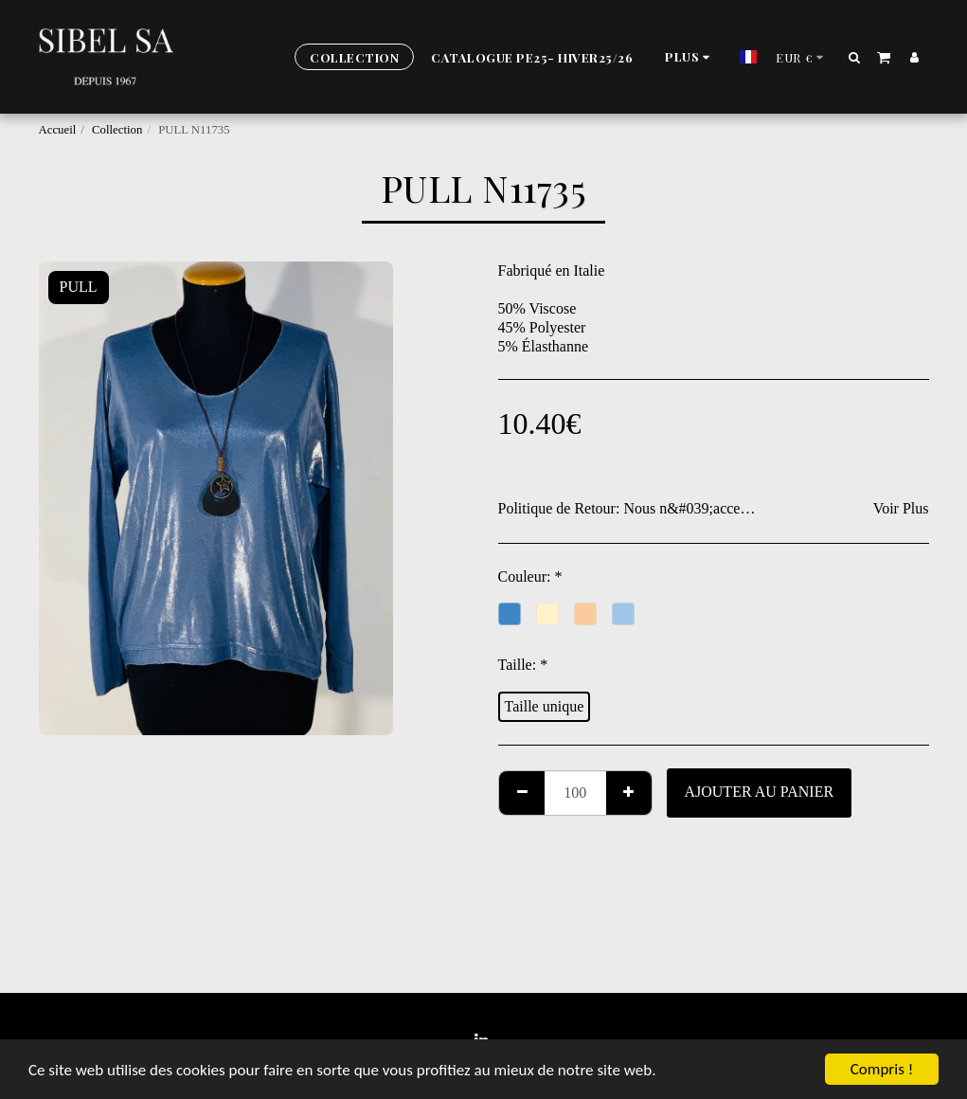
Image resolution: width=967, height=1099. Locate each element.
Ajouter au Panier (758, 792)
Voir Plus (901, 508)
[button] (854, 56)
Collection (117, 129)
